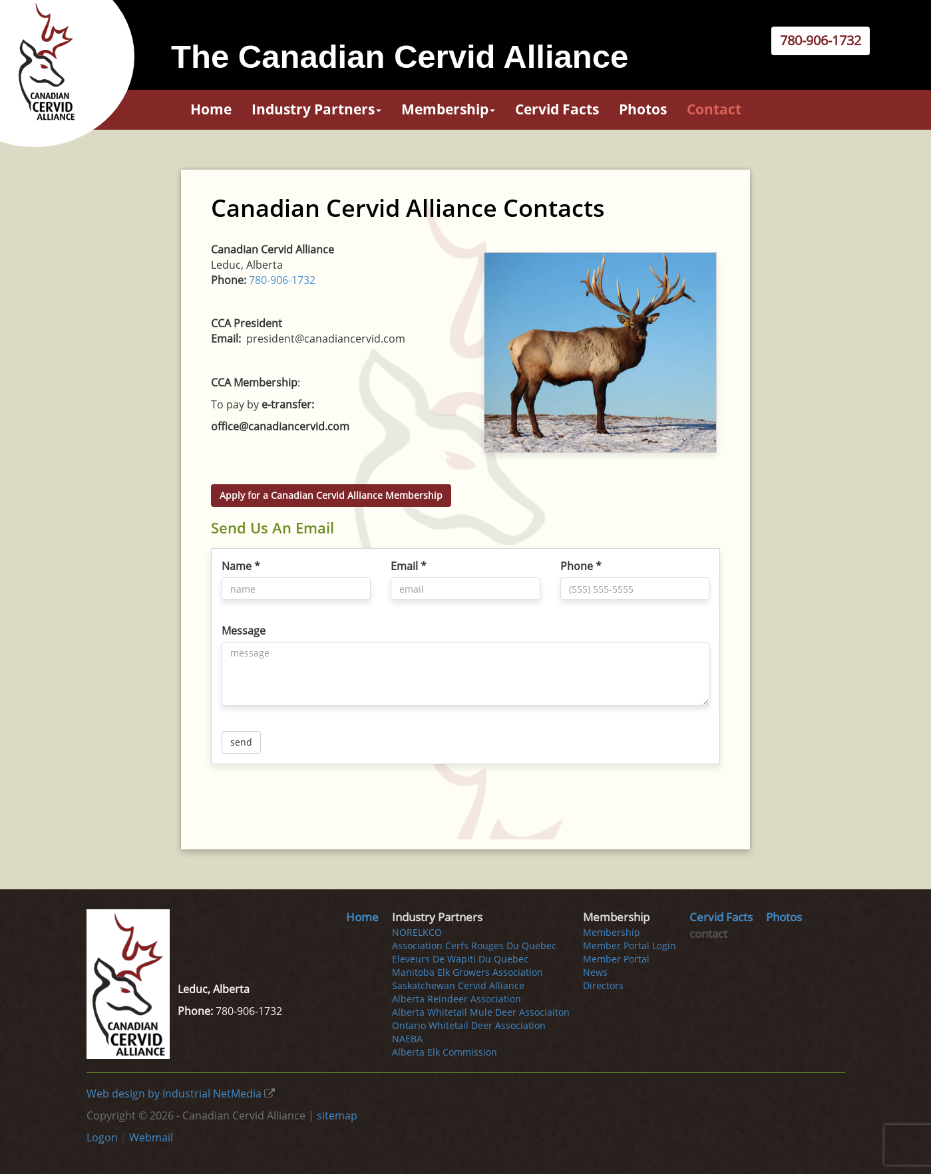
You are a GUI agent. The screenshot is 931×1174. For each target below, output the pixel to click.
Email (409, 566)
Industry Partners (316, 109)
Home (211, 109)
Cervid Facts (557, 109)
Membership (448, 109)
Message (244, 630)
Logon (102, 1137)
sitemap (337, 1115)
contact (714, 109)
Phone (581, 566)
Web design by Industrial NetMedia (174, 1093)
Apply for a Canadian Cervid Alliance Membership (331, 495)
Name (241, 566)
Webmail (151, 1137)
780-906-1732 (820, 40)
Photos (643, 109)
